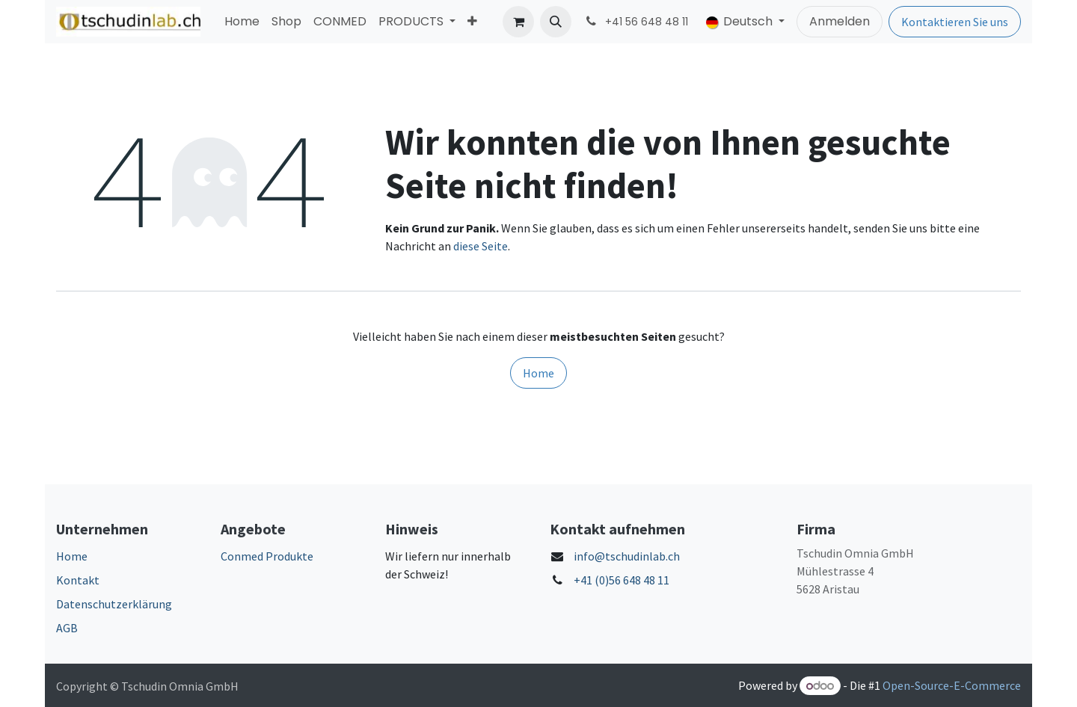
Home (538, 372)
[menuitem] (242, 22)
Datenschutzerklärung (114, 603)
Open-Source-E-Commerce (952, 685)
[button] (555, 21)
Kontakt (77, 579)
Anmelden (839, 21)
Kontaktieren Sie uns (954, 21)
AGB (67, 627)
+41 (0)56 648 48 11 (621, 579)
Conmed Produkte (267, 556)
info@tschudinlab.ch (627, 556)
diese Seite (480, 245)
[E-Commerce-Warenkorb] (518, 21)
